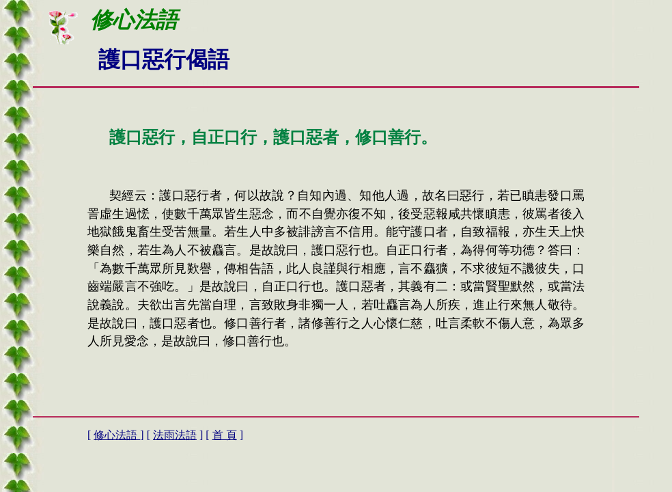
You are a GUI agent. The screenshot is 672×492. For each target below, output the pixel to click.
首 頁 (224, 435)
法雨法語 (175, 435)
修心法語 (117, 435)
